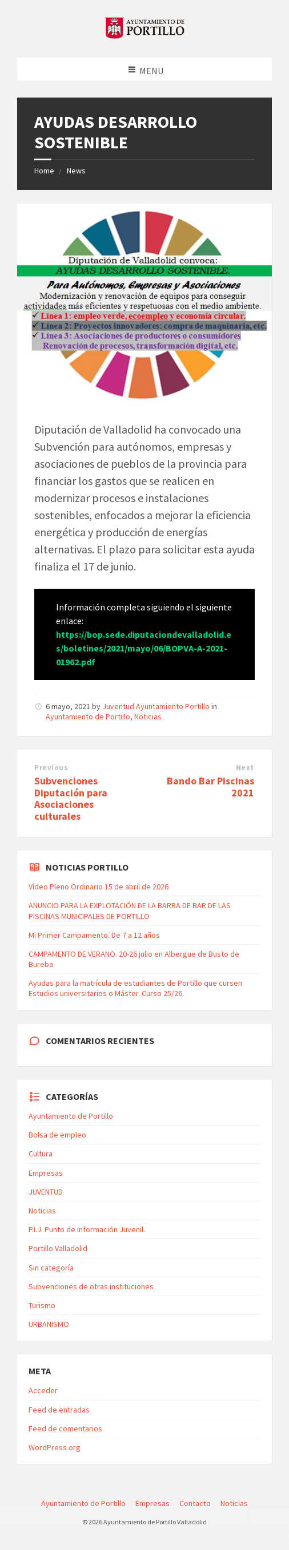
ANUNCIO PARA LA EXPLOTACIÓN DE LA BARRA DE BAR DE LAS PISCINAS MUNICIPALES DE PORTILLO (130, 910)
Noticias (148, 716)
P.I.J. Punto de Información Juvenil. (87, 1229)
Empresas (46, 1173)
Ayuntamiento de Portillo (88, 716)
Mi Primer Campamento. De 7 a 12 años (94, 935)
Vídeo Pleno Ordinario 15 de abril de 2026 (98, 886)
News (76, 170)
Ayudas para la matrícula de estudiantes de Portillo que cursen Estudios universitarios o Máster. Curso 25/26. (135, 988)
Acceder (43, 1390)
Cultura (41, 1153)
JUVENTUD (46, 1192)
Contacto (195, 1503)
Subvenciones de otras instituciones (91, 1286)
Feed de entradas (59, 1410)
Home (44, 170)
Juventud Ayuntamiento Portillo (156, 706)
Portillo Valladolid (58, 1248)
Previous (51, 767)
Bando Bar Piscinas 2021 (210, 786)
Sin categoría (51, 1267)
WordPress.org (55, 1447)
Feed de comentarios (65, 1428)
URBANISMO (49, 1324)
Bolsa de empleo (57, 1135)
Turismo (42, 1305)
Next (245, 767)
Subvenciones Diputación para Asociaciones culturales (70, 798)
